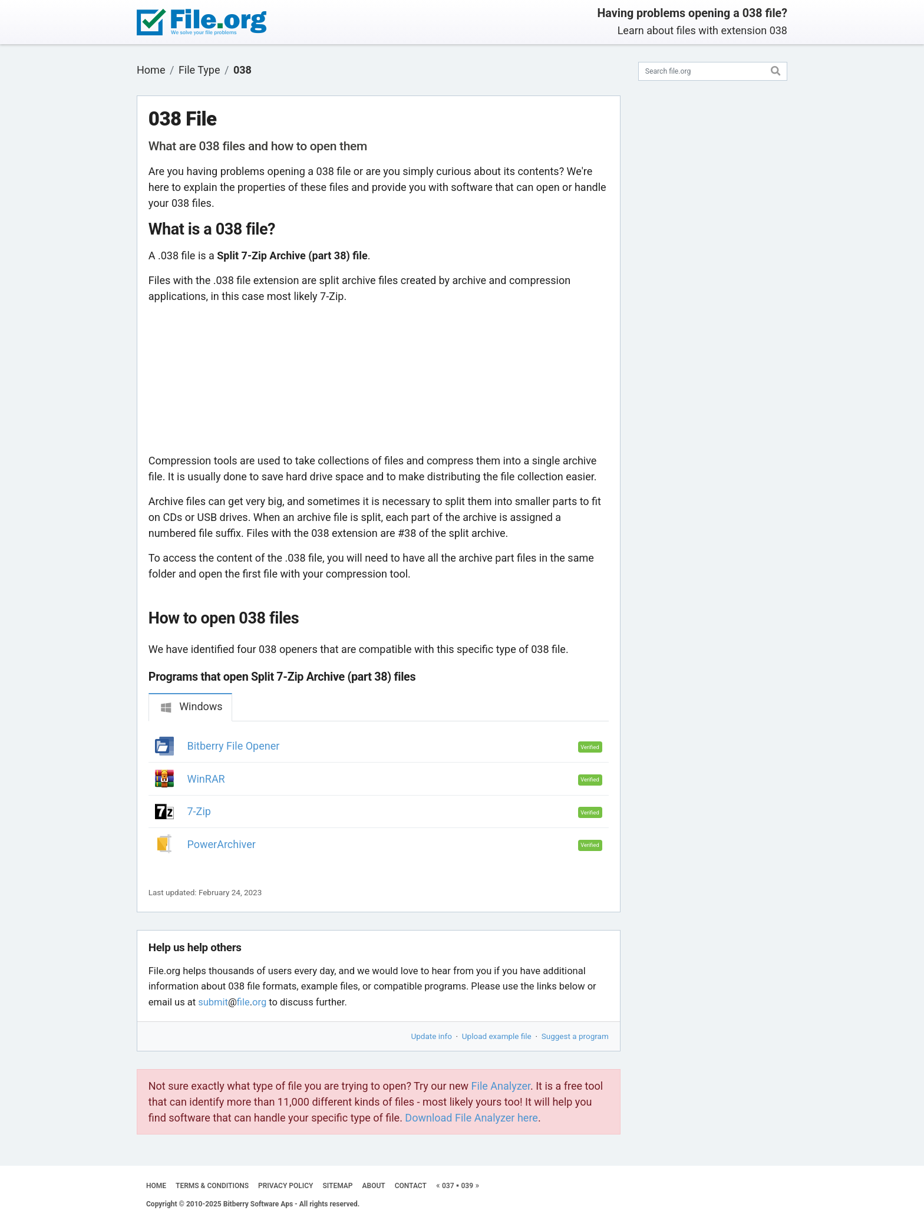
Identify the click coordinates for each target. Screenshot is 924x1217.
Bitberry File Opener (233, 746)
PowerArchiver (221, 844)
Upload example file (497, 1036)
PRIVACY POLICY (285, 1186)
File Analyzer (500, 1086)
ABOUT (373, 1186)
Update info (431, 1036)
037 (448, 1186)
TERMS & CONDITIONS (212, 1186)
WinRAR (206, 779)
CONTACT (411, 1186)
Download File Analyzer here (471, 1118)
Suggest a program (575, 1036)
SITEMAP (337, 1186)
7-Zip (199, 811)
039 (467, 1186)
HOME (156, 1186)
